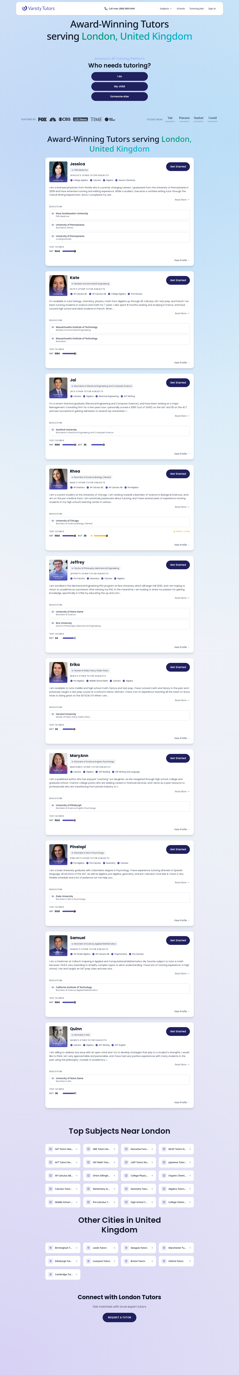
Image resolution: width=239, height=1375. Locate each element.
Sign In (212, 8)
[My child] (119, 86)
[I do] (119, 76)
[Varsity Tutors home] (38, 8)
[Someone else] (119, 96)
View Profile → (182, 260)
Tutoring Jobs (196, 8)
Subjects (166, 8)
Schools (181, 8)
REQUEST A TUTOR (119, 1317)
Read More (182, 199)
